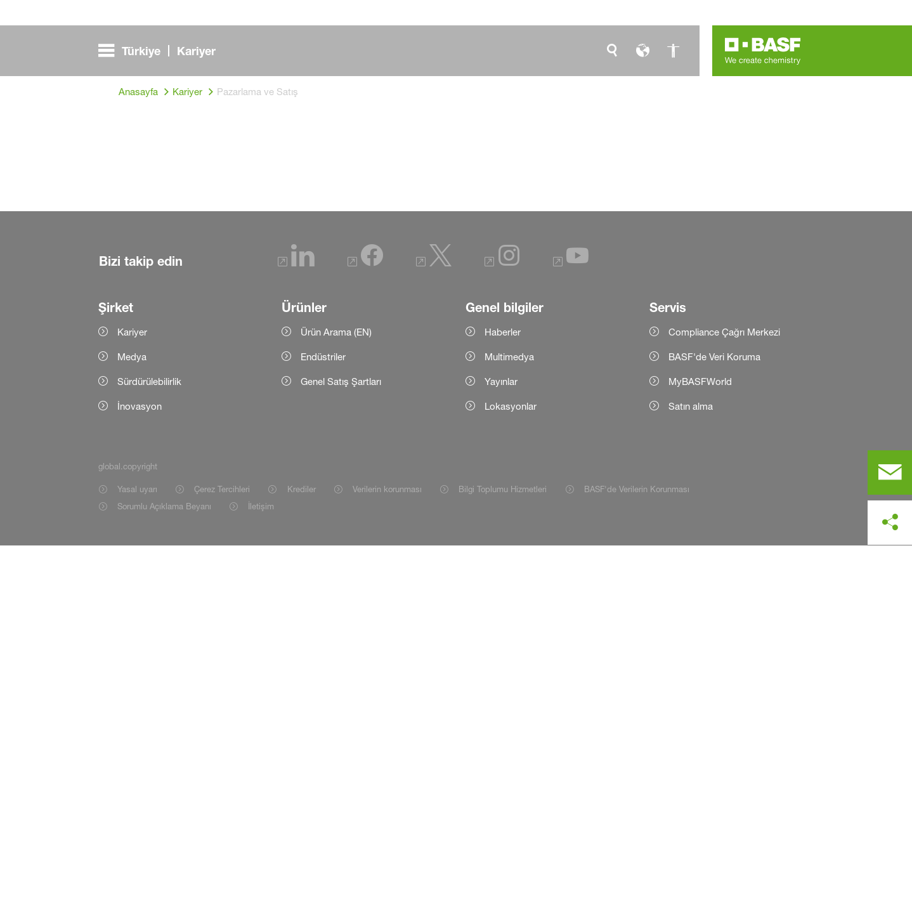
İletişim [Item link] (261, 861)
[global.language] (642, 50)
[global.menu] (162, 50)
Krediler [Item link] (301, 843)
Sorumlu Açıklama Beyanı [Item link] (164, 861)
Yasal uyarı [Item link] (137, 843)
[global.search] (612, 50)
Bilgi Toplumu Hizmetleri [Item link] (503, 843)
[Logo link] (763, 51)
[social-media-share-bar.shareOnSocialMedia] (890, 522)
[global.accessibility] (673, 50)
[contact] (890, 472)
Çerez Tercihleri (222, 843)
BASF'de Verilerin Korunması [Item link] (636, 843)
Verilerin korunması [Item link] (387, 843)
